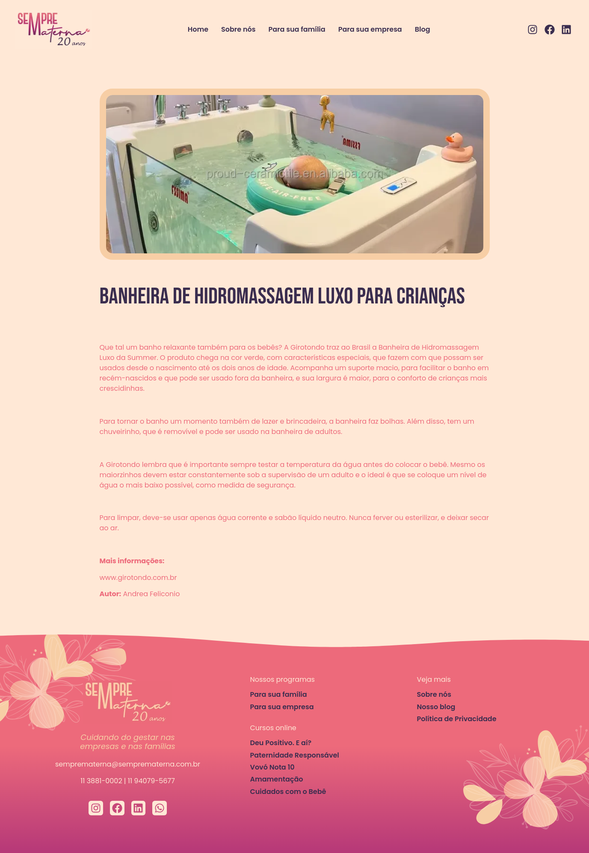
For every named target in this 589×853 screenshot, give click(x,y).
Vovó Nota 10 (272, 767)
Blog (422, 29)
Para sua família (296, 29)
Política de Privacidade (457, 719)
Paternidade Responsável (294, 755)
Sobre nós (238, 29)
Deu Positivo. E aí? (281, 743)
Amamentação (276, 779)
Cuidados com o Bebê (288, 792)
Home (198, 29)
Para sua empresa (370, 29)
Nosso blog (436, 707)
